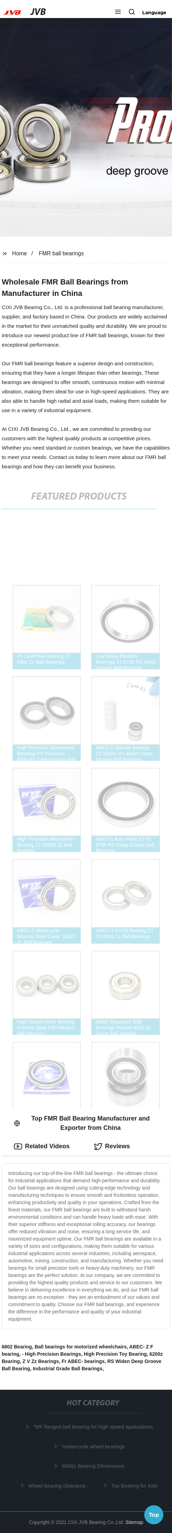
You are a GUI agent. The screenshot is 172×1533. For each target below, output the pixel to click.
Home (19, 253)
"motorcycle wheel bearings (94, 1446)
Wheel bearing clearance (57, 1486)
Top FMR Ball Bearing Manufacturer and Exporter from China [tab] (82, 1123)
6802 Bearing (17, 1346)
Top (154, 1514)
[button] (118, 12)
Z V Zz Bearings (41, 1361)
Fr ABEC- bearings (83, 1361)
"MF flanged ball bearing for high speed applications (94, 1427)
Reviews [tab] (112, 1146)
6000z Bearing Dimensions (93, 1466)
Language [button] (154, 12)
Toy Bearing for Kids (135, 1486)
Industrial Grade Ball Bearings (67, 1368)
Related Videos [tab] (42, 1146)
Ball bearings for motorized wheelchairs (81, 1346)
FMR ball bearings (61, 253)
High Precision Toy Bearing (115, 1354)
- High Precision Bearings (51, 1354)
